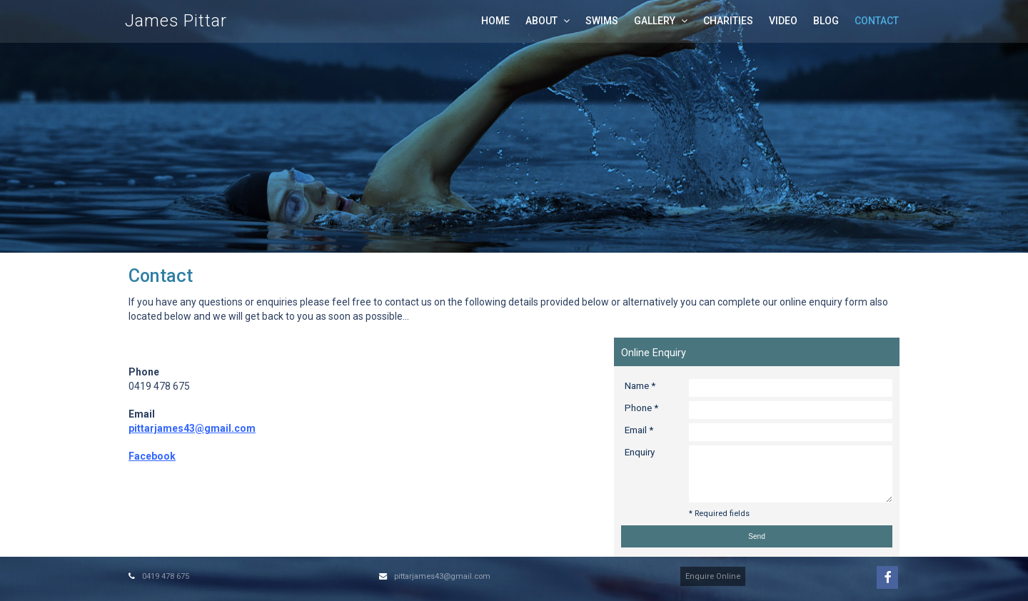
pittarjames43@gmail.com (442, 576)
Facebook (152, 456)
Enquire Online (712, 576)
